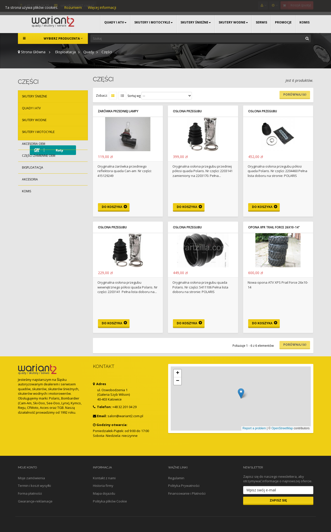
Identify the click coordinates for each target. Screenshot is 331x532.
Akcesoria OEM (33, 144)
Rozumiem (73, 7)
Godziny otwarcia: (110, 424)
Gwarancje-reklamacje (35, 501)
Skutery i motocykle (38, 132)
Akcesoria (30, 179)
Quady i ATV (31, 108)
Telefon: (102, 407)
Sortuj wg (134, 96)
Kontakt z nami (104, 478)
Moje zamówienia (31, 478)
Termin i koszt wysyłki (34, 485)
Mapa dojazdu (104, 493)
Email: (100, 416)
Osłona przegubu (187, 111)
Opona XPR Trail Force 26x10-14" (274, 227)
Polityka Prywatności (183, 485)
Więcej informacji (102, 7)
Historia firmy (103, 485)
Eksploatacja (32, 167)
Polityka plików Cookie (110, 501)
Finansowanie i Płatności (187, 493)
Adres (99, 384)
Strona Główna (31, 51)
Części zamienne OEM (38, 155)
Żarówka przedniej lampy (118, 111)
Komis (26, 191)
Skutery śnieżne (34, 96)
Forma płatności (30, 493)
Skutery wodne (34, 120)
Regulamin (176, 478)
